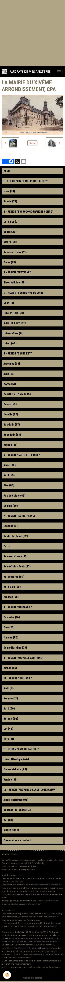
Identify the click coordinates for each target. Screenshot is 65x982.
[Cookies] (7, 975)
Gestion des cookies (32, 977)
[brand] (27, 72)
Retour (32, 143)
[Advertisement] (32, 32)
